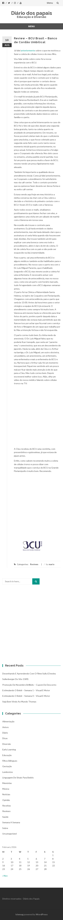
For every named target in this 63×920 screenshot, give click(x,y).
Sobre (5, 828)
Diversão (6, 744)
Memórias (7, 783)
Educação (7, 755)
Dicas (5, 738)
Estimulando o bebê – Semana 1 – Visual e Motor (26, 690)
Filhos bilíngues (9, 760)
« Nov (5, 875)
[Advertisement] (31, 505)
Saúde (5, 817)
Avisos (5, 727)
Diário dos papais (31, 13)
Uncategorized (9, 833)
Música (5, 788)
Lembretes (7, 772)
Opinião (6, 800)
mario (51, 564)
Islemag (19, 914)
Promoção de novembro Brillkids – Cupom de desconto (29, 684)
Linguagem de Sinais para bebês (18, 777)
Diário (5, 732)
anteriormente (28, 50)
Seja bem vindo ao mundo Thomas (19, 701)
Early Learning (9, 749)
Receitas (6, 805)
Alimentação (8, 721)
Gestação (7, 766)
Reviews (34, 564)
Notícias (6, 794)
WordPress (42, 914)
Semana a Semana (11, 822)
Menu (50, 2)
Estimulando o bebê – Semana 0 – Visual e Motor (26, 696)
